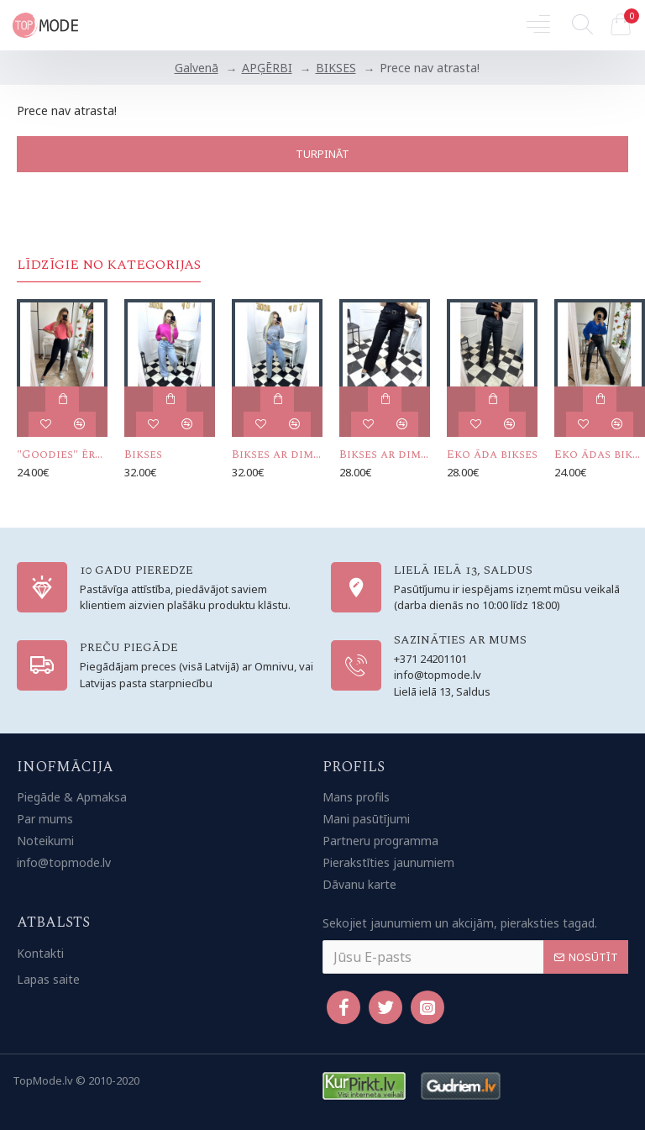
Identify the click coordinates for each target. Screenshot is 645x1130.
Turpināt (322, 153)
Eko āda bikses (492, 454)
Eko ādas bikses (599, 454)
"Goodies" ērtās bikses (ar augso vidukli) (62, 454)
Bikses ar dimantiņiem (277, 454)
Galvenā (196, 68)
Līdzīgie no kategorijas (109, 265)
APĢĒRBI (267, 68)
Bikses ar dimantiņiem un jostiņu (384, 454)
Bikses (143, 454)
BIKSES (336, 68)
